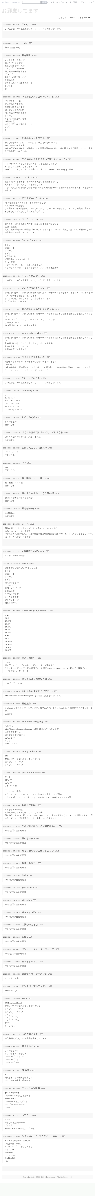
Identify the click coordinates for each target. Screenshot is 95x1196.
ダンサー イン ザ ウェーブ (38, 949)
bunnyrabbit (28, 751)
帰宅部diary (28, 508)
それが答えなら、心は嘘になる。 (39, 826)
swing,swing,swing (32, 333)
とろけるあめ (29, 417)
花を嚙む (27, 55)
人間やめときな (30, 924)
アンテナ (51, 2)
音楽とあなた (29, 863)
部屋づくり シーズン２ (34, 974)
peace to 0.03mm (31, 772)
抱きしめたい (29, 658)
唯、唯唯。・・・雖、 (33, 478)
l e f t (27, 177)
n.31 (24, 937)
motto (25, 563)
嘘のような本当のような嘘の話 (38, 493)
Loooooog (27, 390)
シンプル (60, 2)
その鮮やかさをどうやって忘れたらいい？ (43, 159)
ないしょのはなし (31, 378)
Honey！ (26, 24)
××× (24, 463)
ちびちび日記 (29, 805)
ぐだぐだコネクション (33, 288)
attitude (26, 900)
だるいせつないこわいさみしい (38, 851)
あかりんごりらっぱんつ (34, 448)
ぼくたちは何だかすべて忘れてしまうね (42, 432)
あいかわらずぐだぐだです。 (37, 691)
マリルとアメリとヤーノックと (38, 96)
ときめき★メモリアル (33, 138)
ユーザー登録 (71, 2)
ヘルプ (91, 2)
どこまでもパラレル (32, 198)
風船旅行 (26, 703)
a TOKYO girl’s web (33, 551)
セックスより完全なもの (34, 679)
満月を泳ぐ (27, 1046)
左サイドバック (30, 961)
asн (24, 998)
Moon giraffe (29, 912)
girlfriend (27, 887)
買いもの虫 (27, 838)
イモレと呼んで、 (31, 276)
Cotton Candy (29, 240)
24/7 (24, 875)
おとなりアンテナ (66, 18)
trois (24, 43)
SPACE (26, 1070)
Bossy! (25, 524)
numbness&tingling (32, 721)
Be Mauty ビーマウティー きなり (41, 1136)
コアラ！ (26, 1115)
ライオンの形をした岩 (33, 357)
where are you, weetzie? (35, 610)
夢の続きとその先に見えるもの (38, 309)
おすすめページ (85, 18)
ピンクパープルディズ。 (34, 986)
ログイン (82, 2)
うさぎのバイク (30, 1034)
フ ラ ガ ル (30, 219)
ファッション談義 (31, 1088)
